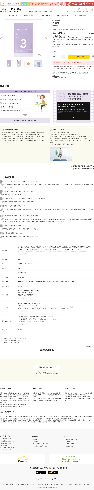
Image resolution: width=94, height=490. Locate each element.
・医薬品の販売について (71, 439)
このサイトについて (42, 484)
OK (73, 117)
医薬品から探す (29, 15)
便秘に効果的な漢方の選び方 (82, 166)
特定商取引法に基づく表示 (26, 484)
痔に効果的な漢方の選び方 (83, 169)
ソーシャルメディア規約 (82, 484)
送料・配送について (7, 443)
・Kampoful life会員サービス (40, 444)
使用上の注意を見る (23, 286)
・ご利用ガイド (68, 441)
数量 (53, 56)
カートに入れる (79, 56)
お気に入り (79, 10)
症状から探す (12, 15)
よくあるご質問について (8, 447)
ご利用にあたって (6, 449)
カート (91, 10)
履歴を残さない (89, 346)
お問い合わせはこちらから (47, 367)
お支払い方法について (7, 441)
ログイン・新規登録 (71, 10)
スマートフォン (43, 479)
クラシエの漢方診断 (80, 15)
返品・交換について (7, 445)
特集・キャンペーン (62, 15)
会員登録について (6, 439)
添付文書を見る (22, 329)
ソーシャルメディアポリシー (61, 484)
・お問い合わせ (68, 446)
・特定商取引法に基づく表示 (40, 446)
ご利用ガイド (86, 10)
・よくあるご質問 (69, 444)
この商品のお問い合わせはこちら (61, 77)
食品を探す (46, 15)
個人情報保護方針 (8, 484)
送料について (56, 76)
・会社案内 (35, 439)
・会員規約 (35, 441)
